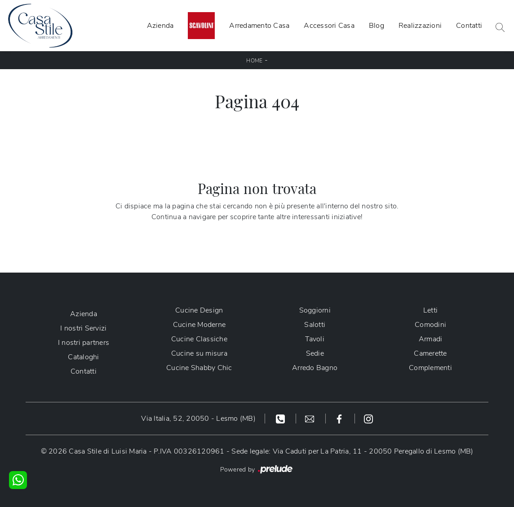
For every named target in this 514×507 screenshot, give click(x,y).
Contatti (469, 26)
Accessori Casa (329, 26)
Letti (430, 310)
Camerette (430, 353)
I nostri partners (83, 343)
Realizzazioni (420, 26)
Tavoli (314, 339)
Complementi (430, 368)
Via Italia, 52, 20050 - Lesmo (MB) (198, 418)
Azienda (160, 26)
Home (254, 60)
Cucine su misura (199, 353)
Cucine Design (199, 310)
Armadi (431, 339)
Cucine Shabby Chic (199, 368)
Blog (376, 26)
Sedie (315, 353)
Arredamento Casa (259, 26)
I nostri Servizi (83, 328)
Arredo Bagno (314, 368)
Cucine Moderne (199, 325)
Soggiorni (315, 310)
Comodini (430, 325)
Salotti (314, 325)
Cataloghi (83, 357)
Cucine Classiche (199, 339)
